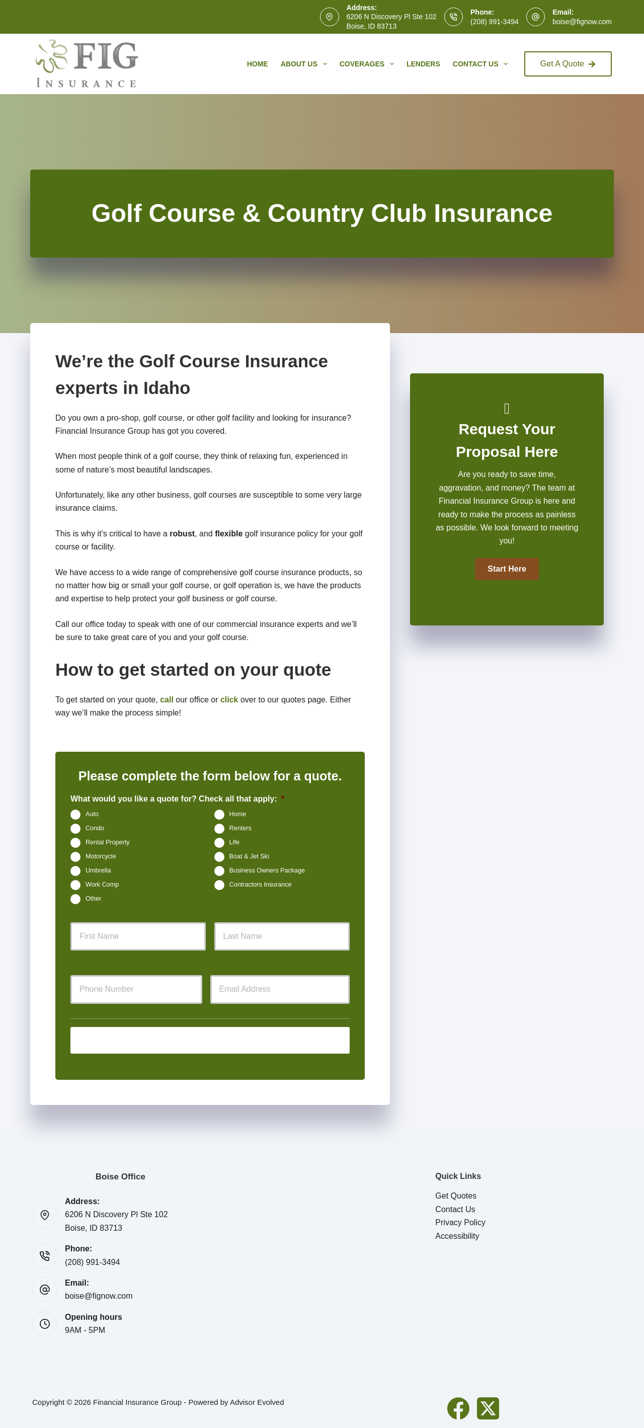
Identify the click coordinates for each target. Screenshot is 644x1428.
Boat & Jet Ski (249, 856)
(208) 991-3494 (494, 22)
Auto (92, 814)
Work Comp (102, 884)
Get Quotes (455, 1192)
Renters (240, 828)
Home (257, 64)
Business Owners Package (267, 870)
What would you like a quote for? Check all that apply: (177, 799)
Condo (95, 828)
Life (234, 842)
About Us (306, 64)
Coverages (369, 64)
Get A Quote (568, 63)
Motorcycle (101, 856)
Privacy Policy (460, 1219)
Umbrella (98, 870)
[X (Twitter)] (488, 1404)
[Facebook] (458, 1404)
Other (94, 898)
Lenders (423, 64)
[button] (506, 569)
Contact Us (482, 64)
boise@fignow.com (582, 22)
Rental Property (108, 842)
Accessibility (457, 1232)
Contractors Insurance (260, 884)
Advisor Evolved (257, 1398)
